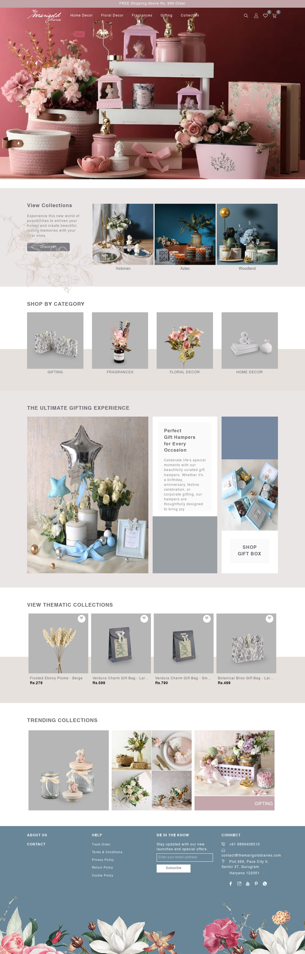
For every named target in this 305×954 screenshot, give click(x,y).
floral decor (112, 15)
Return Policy (102, 867)
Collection (190, 15)
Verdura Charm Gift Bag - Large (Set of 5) (130, 678)
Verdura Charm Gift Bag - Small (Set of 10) (193, 678)
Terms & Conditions (107, 852)
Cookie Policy (102, 875)
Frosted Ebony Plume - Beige (56, 678)
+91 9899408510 (241, 844)
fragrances (142, 15)
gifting (167, 15)
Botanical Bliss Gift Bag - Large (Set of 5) (255, 678)
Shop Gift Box (249, 550)
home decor (81, 15)
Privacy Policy (103, 860)
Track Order (101, 844)
